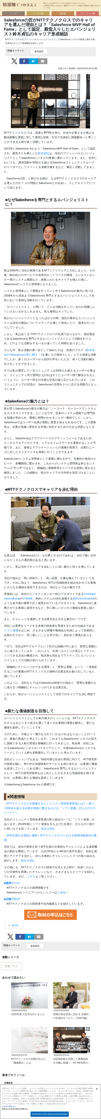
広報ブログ (11, 966)
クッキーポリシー (9, 1106)
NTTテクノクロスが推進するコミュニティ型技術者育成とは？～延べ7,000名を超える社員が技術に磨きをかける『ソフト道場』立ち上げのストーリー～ (50, 808)
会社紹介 (39, 51)
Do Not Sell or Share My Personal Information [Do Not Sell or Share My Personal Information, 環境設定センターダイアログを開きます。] (49, 1114)
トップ (14, 13)
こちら (31, 876)
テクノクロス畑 (86, 13)
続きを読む (48, 828)
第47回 (15, 925)
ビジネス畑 (38, 13)
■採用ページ (12, 883)
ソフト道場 (11, 630)
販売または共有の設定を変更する (15, 1109)
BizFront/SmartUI (83, 598)
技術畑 (62, 13)
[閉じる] (97, 1089)
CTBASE (28, 598)
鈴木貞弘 (43, 153)
